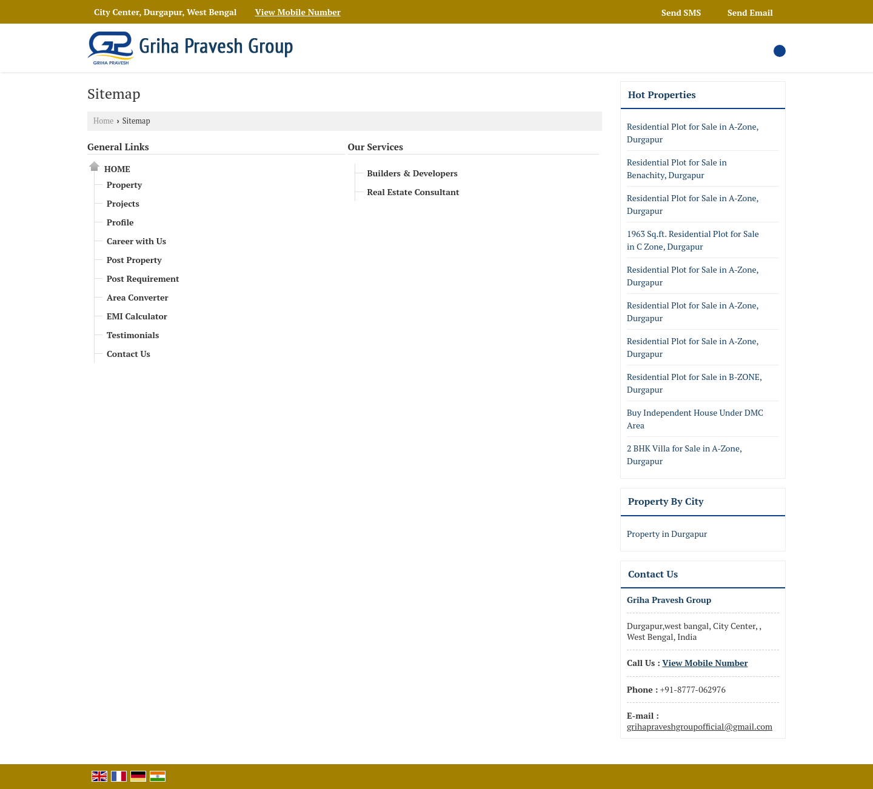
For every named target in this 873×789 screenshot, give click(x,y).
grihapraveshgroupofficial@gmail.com (699, 726)
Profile (120, 222)
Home (103, 121)
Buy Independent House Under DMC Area (695, 419)
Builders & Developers (412, 173)
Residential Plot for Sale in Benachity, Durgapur (677, 168)
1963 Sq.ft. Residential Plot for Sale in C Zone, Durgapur (693, 240)
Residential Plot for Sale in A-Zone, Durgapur (692, 133)
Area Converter (138, 297)
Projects (123, 203)
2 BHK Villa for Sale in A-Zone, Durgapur (684, 454)
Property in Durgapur (667, 533)
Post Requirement (143, 278)
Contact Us (128, 353)
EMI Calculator (137, 316)
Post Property (134, 259)
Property (124, 184)
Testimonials (133, 335)
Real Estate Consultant (413, 192)
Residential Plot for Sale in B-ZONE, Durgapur (694, 383)
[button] (298, 12)
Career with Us (136, 241)
